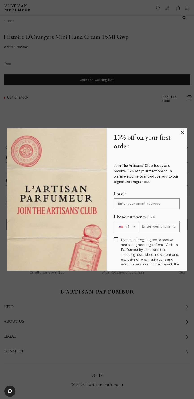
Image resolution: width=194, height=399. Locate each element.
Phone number (134, 217)
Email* (120, 194)
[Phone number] (159, 226)
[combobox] (126, 226)
